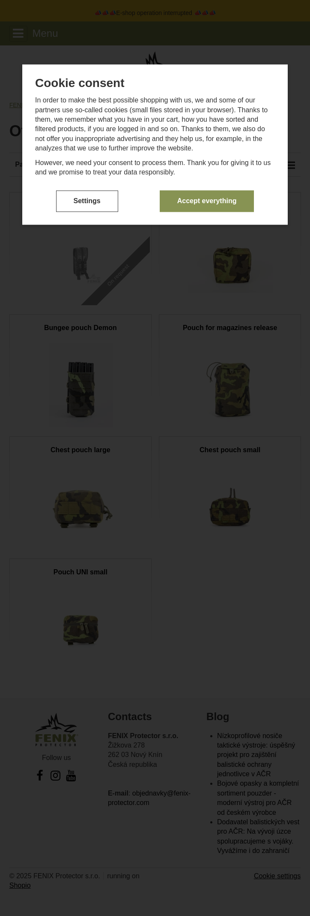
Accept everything (207, 200)
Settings (87, 200)
